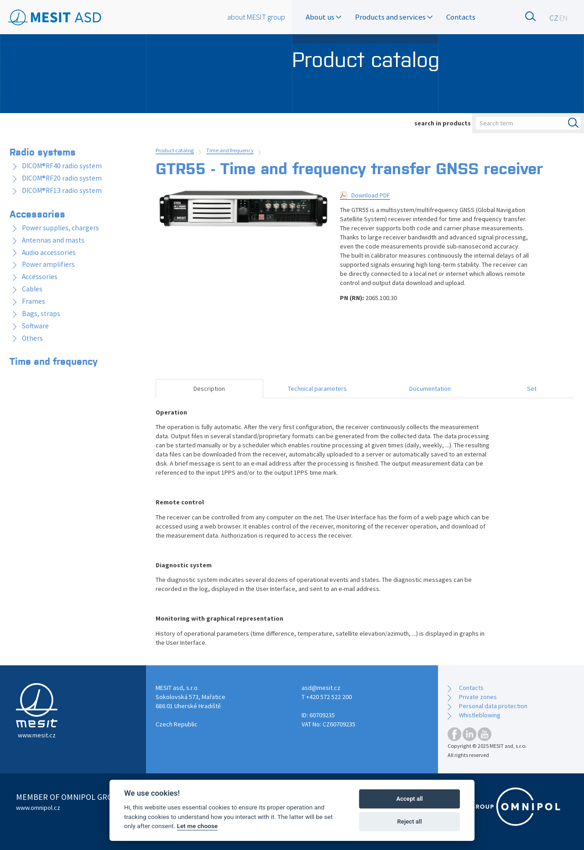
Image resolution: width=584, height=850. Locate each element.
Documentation (430, 388)
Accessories (37, 213)
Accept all (409, 798)
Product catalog (175, 150)
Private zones (478, 697)
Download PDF (370, 195)
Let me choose (197, 825)
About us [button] (323, 17)
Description (209, 388)
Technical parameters (317, 388)
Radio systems (43, 151)
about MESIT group (256, 17)
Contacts (460, 17)
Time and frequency (230, 150)
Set (532, 388)
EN (563, 18)
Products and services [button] (394, 17)
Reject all (409, 821)
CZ (553, 18)
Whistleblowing (480, 715)
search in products (442, 123)
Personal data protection (493, 706)
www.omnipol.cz (38, 807)
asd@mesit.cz (321, 688)
